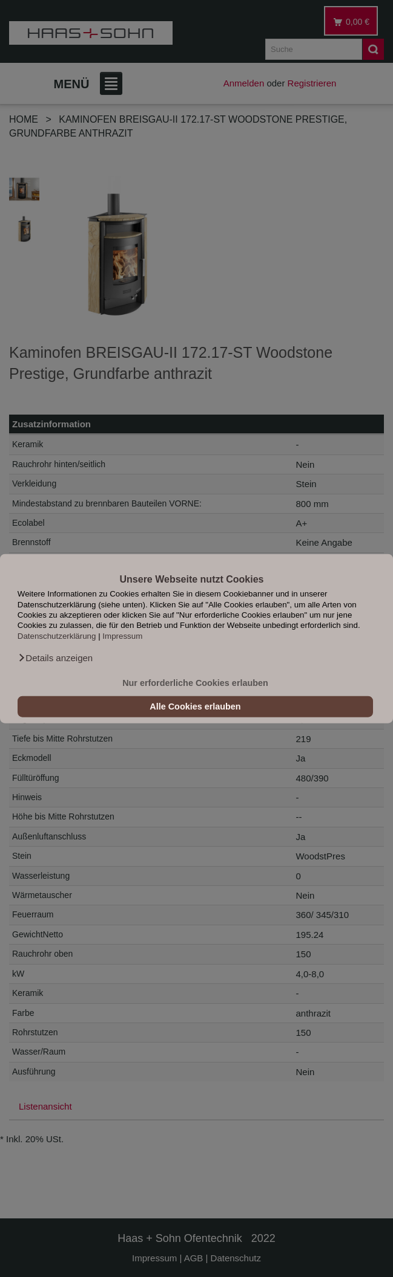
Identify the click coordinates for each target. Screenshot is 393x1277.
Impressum (122, 635)
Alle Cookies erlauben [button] (195, 706)
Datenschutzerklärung (57, 635)
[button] (55, 658)
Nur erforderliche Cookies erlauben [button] (195, 683)
